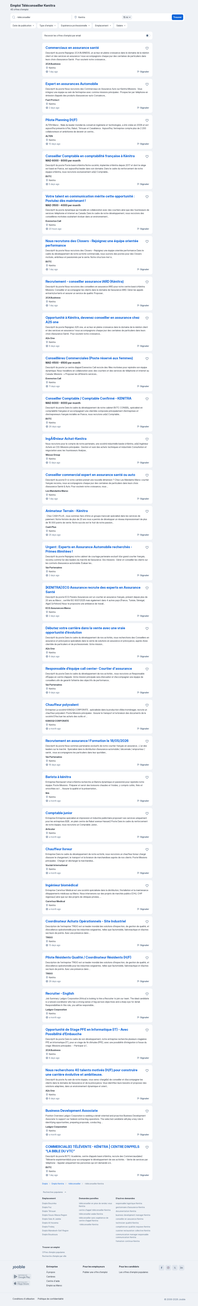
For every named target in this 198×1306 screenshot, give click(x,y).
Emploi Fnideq (48, 1226)
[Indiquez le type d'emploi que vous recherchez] (40, 17)
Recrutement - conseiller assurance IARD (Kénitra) (85, 281)
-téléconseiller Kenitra (88, 1224)
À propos (50, 1272)
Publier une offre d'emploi (95, 1272)
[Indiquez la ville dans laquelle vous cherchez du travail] (102, 17)
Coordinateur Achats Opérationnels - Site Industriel (86, 921)
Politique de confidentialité (50, 1298)
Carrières (50, 1276)
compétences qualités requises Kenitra (133, 1226)
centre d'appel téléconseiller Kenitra (94, 1210)
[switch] (148, 35)
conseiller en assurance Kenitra (129, 1219)
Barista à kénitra (58, 777)
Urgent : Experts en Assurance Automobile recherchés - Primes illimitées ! (89, 549)
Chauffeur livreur (59, 849)
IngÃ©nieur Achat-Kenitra (66, 439)
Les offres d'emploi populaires (133, 1272)
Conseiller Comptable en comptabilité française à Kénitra (90, 156)
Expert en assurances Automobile (72, 84)
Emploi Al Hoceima (50, 1223)
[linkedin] (181, 1267)
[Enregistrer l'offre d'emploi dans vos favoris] (147, 48)
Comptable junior (59, 813)
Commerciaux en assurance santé (72, 48)
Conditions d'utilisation (23, 1298)
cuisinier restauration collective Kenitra (133, 1230)
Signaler (143, 71)
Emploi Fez (47, 1207)
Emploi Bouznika (49, 1203)
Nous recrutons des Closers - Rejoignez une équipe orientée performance (92, 243)
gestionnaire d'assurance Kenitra (130, 1207)
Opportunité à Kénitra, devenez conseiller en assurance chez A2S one (92, 320)
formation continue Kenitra (128, 1241)
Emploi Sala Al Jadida (51, 1219)
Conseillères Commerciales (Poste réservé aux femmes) (89, 358)
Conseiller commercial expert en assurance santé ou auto (90, 475)
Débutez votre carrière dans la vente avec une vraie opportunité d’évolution (85, 630)
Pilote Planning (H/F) (61, 120)
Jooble (182, 1299)
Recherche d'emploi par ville (54, 1256)
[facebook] (161, 1267)
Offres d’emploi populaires (53, 1252)
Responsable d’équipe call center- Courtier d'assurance (89, 669)
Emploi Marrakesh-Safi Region (55, 1230)
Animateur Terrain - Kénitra (67, 511)
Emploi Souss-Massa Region (54, 1215)
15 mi (127, 17)
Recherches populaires (55, 1192)
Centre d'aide (53, 1281)
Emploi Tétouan (49, 1211)
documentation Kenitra (126, 1211)
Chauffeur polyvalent (62, 705)
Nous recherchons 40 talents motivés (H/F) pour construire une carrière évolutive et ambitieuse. (91, 1072)
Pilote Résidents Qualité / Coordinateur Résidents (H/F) (88, 957)
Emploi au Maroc (54, 1285)
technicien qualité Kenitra (127, 1223)
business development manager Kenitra (133, 1215)
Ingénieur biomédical (62, 885)
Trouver (177, 17)
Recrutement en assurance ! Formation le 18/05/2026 (87, 741)
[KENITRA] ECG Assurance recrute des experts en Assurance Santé (93, 589)
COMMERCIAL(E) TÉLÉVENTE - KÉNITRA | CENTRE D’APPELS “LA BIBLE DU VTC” (92, 1149)
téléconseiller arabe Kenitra (91, 1214)
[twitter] (175, 1267)
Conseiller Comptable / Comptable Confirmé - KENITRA (88, 398)
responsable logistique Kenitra (129, 1203)
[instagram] (168, 1267)
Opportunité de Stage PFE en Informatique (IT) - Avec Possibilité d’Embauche (87, 1032)
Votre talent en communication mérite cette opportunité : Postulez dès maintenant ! (90, 198)
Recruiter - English (60, 993)
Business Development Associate (72, 1111)
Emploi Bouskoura (50, 1234)
